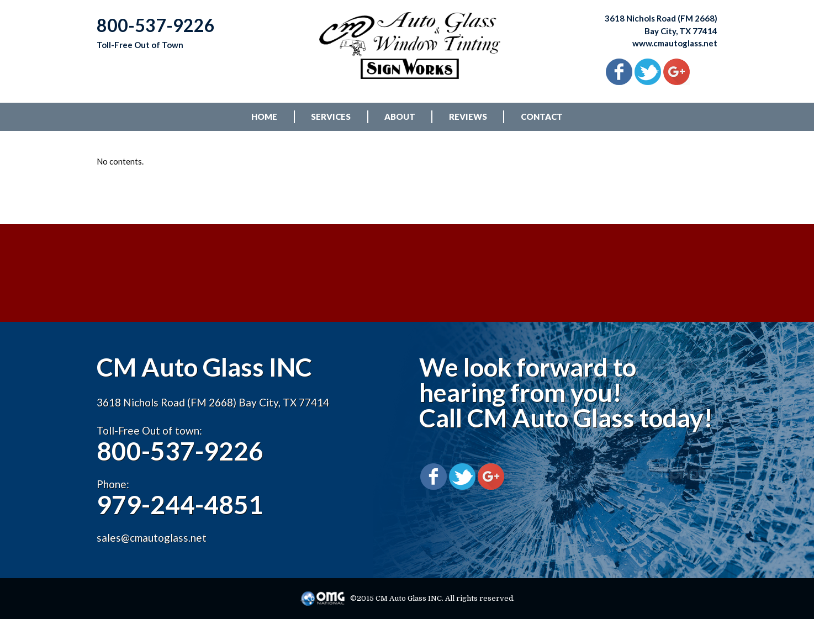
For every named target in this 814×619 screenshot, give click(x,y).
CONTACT (542, 116)
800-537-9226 (180, 451)
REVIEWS (468, 116)
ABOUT (399, 116)
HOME (264, 116)
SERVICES (331, 116)
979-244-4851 (180, 504)
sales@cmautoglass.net (152, 537)
